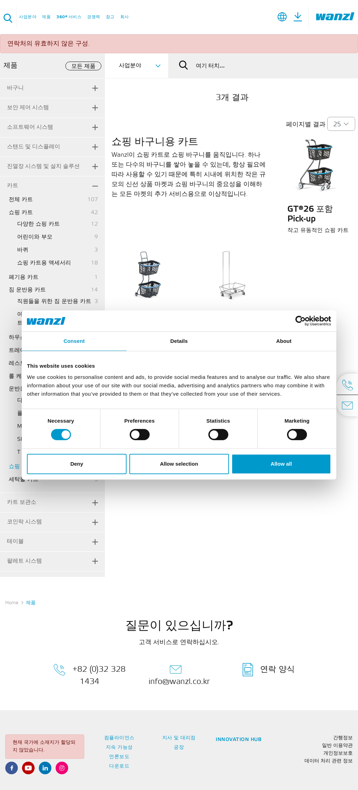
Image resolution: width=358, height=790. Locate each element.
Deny (76, 464)
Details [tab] (179, 341)
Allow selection (179, 464)
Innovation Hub (239, 740)
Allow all (281, 464)
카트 (12, 185)
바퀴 (22, 250)
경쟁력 (93, 17)
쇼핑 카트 (21, 212)
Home (12, 603)
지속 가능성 (119, 747)
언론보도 (119, 757)
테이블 (15, 541)
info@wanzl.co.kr (179, 674)
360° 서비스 (68, 17)
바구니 (15, 88)
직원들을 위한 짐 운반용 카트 (54, 301)
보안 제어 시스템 (28, 107)
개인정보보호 (338, 753)
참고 (110, 17)
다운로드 (119, 766)
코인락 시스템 (24, 521)
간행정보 (343, 738)
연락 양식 (269, 669)
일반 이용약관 (337, 745)
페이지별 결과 (305, 124)
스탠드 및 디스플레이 (33, 146)
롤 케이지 (21, 376)
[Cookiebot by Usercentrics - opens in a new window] (300, 321)
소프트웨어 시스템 (30, 127)
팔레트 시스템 (24, 561)
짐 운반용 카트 (27, 289)
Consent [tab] (74, 341)
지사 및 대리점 (179, 738)
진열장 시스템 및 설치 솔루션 (43, 166)
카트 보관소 (21, 502)
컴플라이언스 (119, 738)
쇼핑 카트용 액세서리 (44, 263)
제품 (46, 17)
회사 (124, 17)
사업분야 (27, 17)
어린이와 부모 (34, 237)
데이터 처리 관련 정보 (329, 761)
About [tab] (284, 341)
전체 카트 (21, 199)
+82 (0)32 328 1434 (89, 674)
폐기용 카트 (23, 277)
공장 (179, 747)
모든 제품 (83, 66)
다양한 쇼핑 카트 (38, 224)
